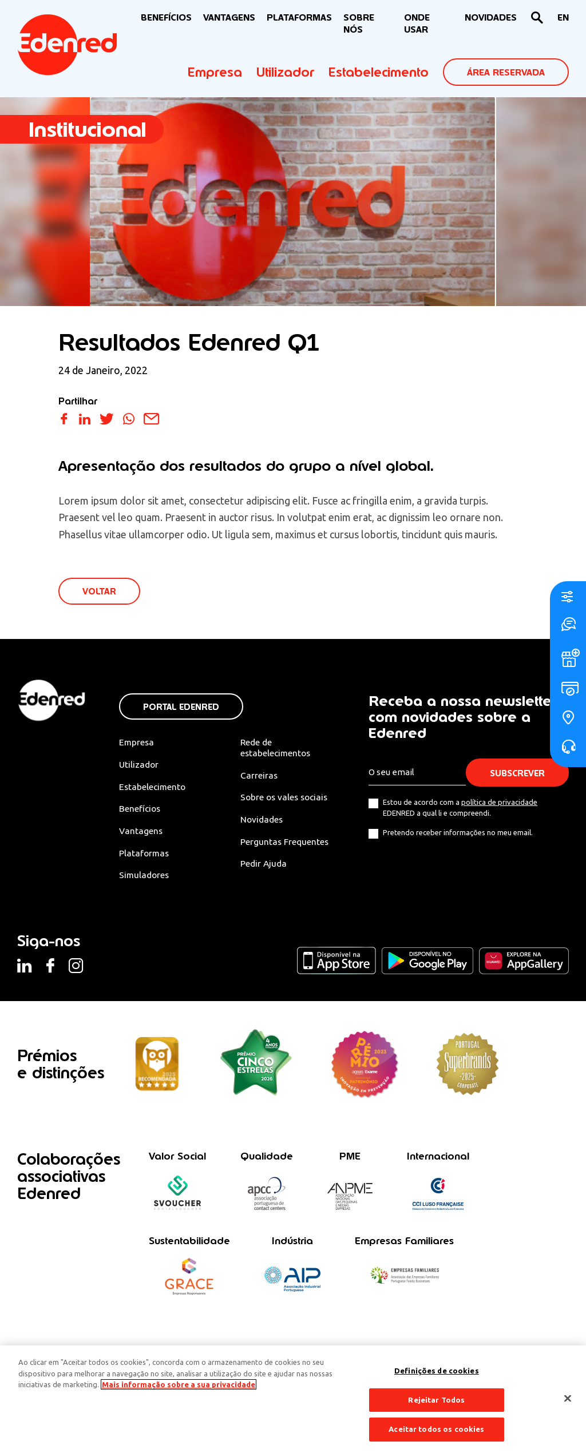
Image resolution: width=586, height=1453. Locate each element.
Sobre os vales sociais (287, 798)
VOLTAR (99, 592)
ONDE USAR (417, 23)
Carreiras (260, 776)
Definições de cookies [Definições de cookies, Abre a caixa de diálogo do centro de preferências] (436, 1371)
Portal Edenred (180, 707)
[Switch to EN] (563, 18)
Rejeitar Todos (436, 1400)
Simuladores (144, 877)
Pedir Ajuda (265, 865)
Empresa (215, 72)
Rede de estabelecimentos (277, 748)
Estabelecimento (378, 72)
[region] (293, 1399)
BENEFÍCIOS (166, 17)
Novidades (263, 821)
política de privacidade (503, 803)
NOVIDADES (491, 17)
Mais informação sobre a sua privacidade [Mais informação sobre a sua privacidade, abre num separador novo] (178, 1384)
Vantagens (140, 832)
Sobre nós (358, 23)
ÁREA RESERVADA (506, 72)
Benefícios (139, 810)
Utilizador (285, 72)
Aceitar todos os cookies (436, 1429)
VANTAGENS (229, 17)
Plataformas (299, 17)
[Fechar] (567, 1398)
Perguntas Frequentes (286, 843)
